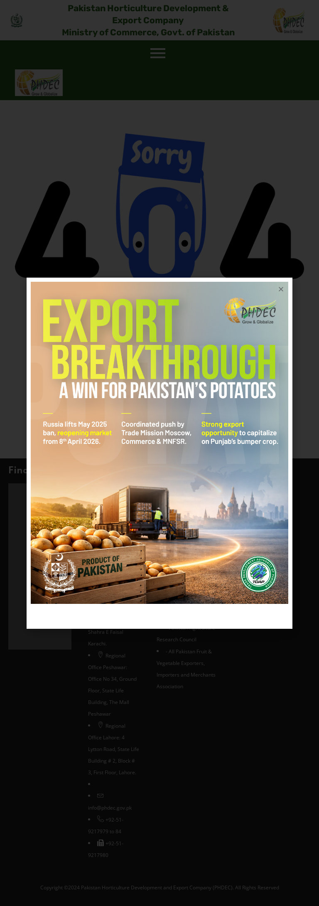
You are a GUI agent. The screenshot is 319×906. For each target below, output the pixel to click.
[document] (159, 453)
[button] (281, 289)
